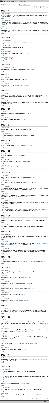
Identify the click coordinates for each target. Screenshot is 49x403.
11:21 (2, 281)
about (45, 401)
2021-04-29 (5, 109)
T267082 (8, 378)
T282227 (16, 16)
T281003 (29, 145)
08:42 (2, 159)
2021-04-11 (5, 305)
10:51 (2, 224)
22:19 (2, 181)
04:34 (2, 51)
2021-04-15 (5, 257)
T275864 (28, 277)
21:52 (2, 186)
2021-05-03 (5, 90)
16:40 (2, 127)
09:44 (2, 28)
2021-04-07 (5, 355)
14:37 (2, 46)
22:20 (2, 175)
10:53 (2, 218)
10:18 (2, 207)
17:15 (2, 13)
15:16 (2, 369)
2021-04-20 (5, 172)
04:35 (2, 358)
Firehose (19, 1)
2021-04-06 (5, 366)
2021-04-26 (5, 140)
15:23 (2, 77)
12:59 (2, 375)
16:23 (2, 93)
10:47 (2, 83)
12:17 (2, 143)
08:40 (2, 165)
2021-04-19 (5, 215)
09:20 (2, 342)
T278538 (22, 294)
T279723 (28, 113)
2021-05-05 (5, 64)
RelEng (13, 1)
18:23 (2, 112)
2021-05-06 (5, 37)
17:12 (2, 20)
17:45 (2, 260)
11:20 (2, 287)
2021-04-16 (5, 231)
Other (25, 1)
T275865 (24, 331)
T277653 (10, 237)
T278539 (25, 300)
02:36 (2, 57)
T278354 (28, 283)
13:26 (2, 270)
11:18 (2, 292)
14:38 (2, 241)
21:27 (2, 200)
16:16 (2, 133)
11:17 (2, 298)
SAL (2, 1)
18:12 (2, 117)
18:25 (2, 320)
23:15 (2, 234)
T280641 (44, 96)
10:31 (2, 393)
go (31, 4)
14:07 (2, 100)
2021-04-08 (5, 317)
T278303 (30, 288)
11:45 (2, 382)
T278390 (28, 53)
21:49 (2, 193)
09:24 (2, 328)
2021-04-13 (5, 267)
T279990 (35, 210)
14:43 (2, 40)
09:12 (2, 347)
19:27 (2, 67)
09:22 (2, 335)
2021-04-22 (5, 151)
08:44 (2, 154)
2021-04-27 (5, 125)
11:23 (2, 275)
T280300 (24, 196)
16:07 (2, 308)
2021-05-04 (5, 74)
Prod (8, 1)
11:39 (2, 387)
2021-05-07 (5, 10)
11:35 (2, 248)
